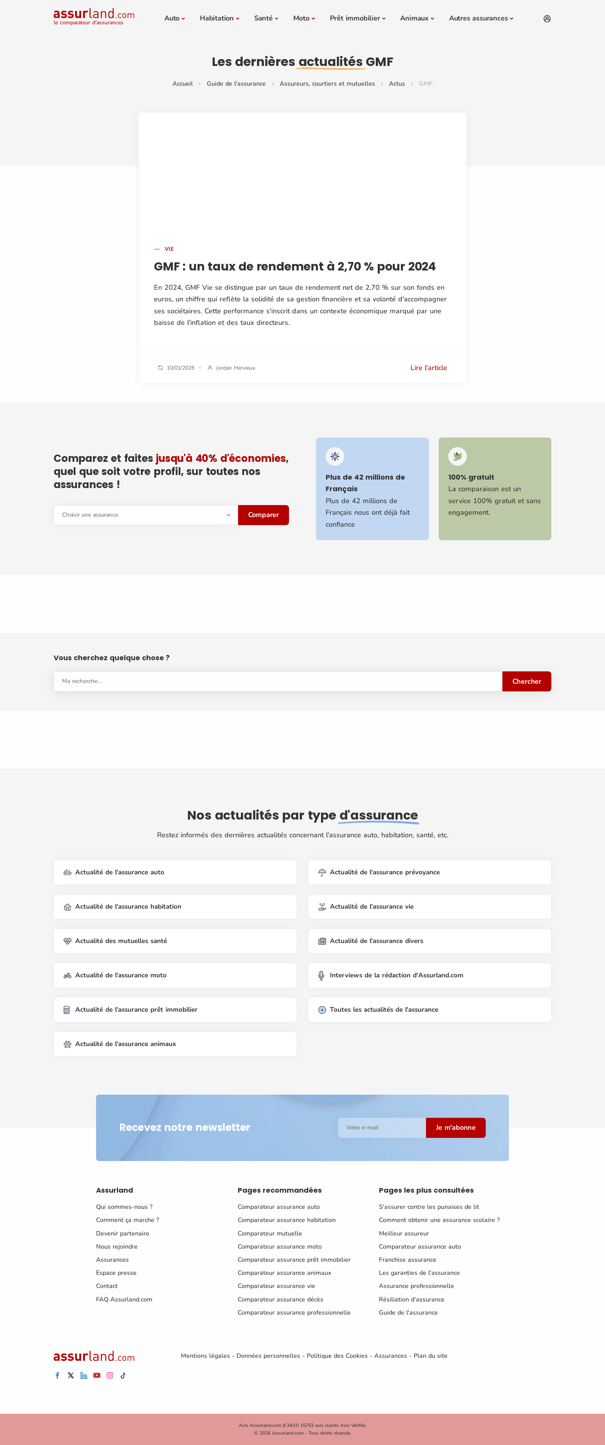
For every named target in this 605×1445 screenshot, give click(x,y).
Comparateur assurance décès (280, 1299)
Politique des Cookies (337, 1356)
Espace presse (116, 1273)
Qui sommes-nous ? (124, 1207)
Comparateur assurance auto (279, 1207)
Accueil (182, 83)
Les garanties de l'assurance (419, 1273)
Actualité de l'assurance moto (115, 975)
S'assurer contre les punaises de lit (429, 1207)
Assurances (112, 1260)
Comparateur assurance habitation (287, 1220)
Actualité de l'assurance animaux (120, 1044)
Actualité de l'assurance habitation (122, 907)
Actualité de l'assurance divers (370, 941)
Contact (107, 1286)
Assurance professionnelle (416, 1286)
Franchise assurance (407, 1260)
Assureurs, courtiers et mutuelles (327, 83)
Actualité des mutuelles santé (115, 941)
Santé (263, 18)
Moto (301, 18)
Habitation (217, 18)
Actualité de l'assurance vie (366, 907)
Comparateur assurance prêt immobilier (294, 1260)
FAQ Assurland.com (124, 1299)
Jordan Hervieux (235, 367)
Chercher (526, 681)
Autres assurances (478, 18)
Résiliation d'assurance (411, 1299)
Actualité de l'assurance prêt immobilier (131, 1010)
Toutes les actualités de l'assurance (378, 1010)
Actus (397, 83)
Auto (171, 18)
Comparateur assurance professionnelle (294, 1312)
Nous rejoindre (117, 1246)
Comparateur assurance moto (280, 1246)
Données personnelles (268, 1356)
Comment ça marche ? (127, 1220)
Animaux (414, 18)
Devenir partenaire (122, 1233)
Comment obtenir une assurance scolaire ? (439, 1220)
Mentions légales (205, 1356)
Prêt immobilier (355, 18)
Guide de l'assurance (236, 83)
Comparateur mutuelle (270, 1233)
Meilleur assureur (404, 1233)
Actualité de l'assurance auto (114, 872)
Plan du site (431, 1356)
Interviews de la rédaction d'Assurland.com (390, 975)
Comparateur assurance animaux (284, 1273)
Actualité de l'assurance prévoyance (379, 872)
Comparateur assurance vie (276, 1286)
